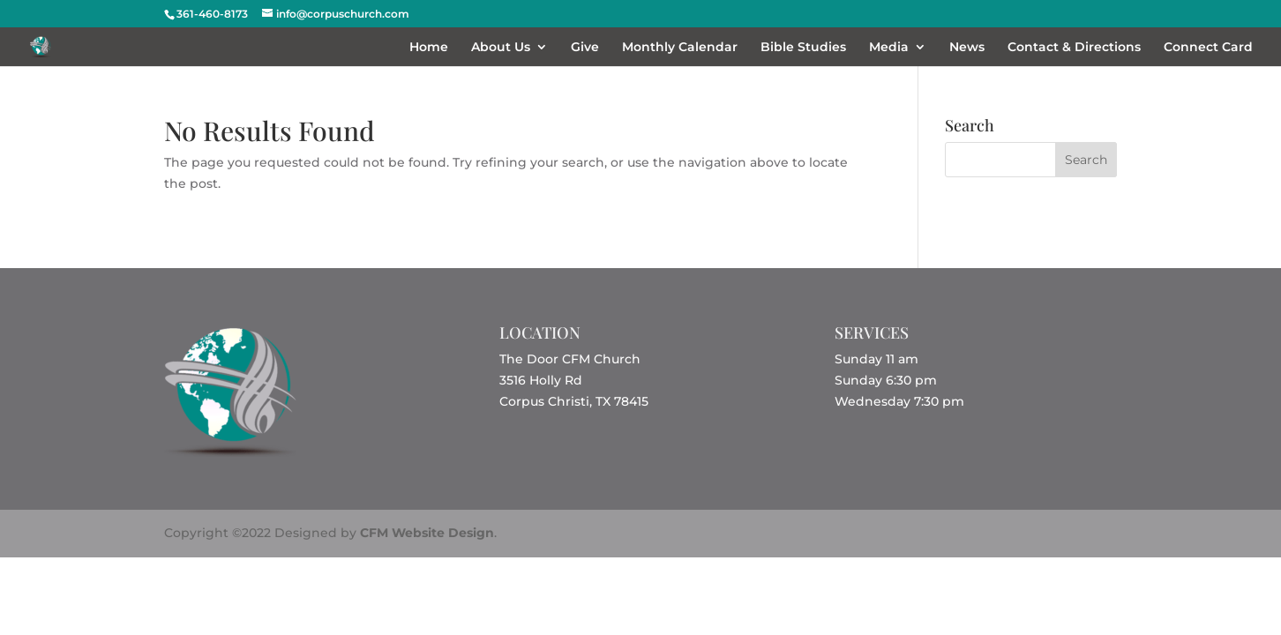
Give (585, 48)
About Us (500, 48)
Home (428, 48)
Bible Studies (803, 48)
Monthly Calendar (680, 48)
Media (889, 48)
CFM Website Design (427, 533)
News (967, 48)
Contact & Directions (1074, 48)
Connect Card (1208, 48)
